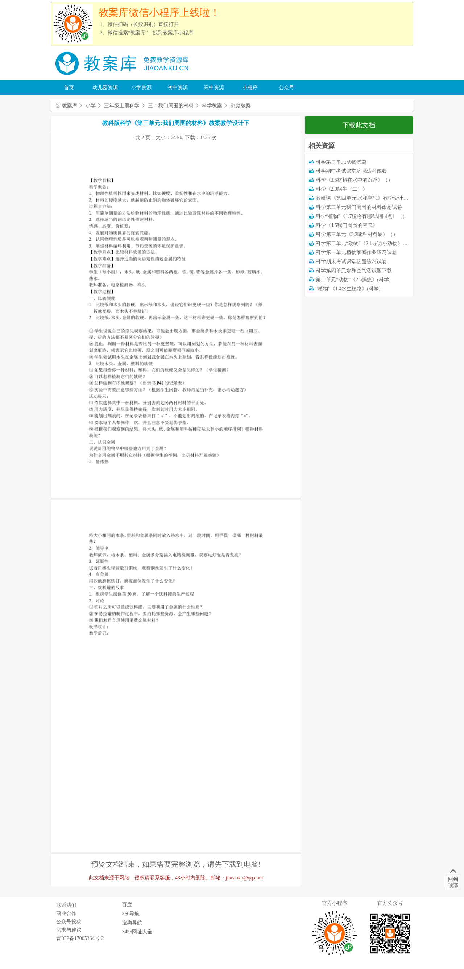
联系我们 (66, 905)
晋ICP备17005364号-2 (80, 938)
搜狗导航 (132, 922)
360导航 (131, 913)
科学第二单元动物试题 (341, 162)
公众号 (286, 87)
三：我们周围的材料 (171, 105)
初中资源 (177, 87)
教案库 (69, 105)
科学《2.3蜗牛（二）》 (342, 189)
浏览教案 (241, 105)
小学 (91, 105)
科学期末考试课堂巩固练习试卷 (351, 261)
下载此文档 (359, 125)
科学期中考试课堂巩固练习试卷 (351, 171)
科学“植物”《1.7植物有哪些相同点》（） (362, 216)
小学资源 (141, 87)
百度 (127, 904)
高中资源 (214, 87)
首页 (69, 87)
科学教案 (212, 105)
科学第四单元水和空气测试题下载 (354, 270)
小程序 (250, 87)
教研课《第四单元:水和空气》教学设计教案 (365, 198)
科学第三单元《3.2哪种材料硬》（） (357, 234)
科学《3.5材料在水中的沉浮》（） (354, 180)
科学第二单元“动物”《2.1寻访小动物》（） (364, 243)
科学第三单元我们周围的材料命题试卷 (359, 207)
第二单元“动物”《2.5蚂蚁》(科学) (353, 279)
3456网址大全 (137, 932)
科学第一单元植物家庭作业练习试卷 (356, 252)
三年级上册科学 (122, 105)
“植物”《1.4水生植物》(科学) (348, 288)
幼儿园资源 (105, 87)
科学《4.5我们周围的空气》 (347, 225)
